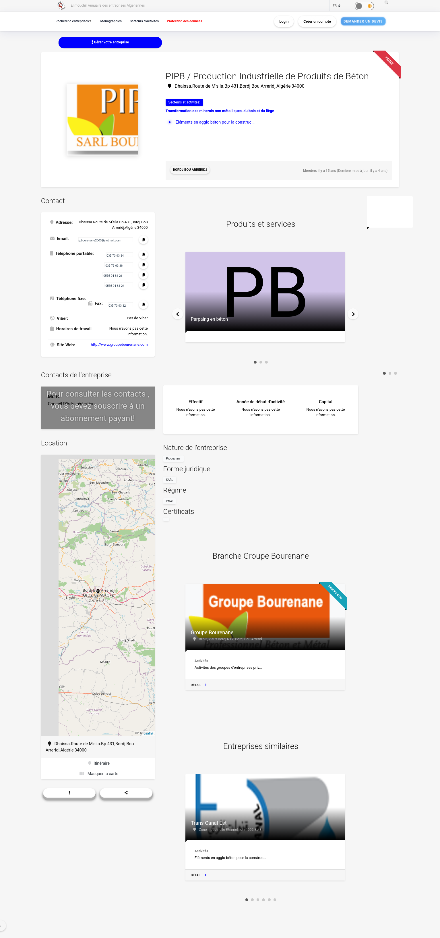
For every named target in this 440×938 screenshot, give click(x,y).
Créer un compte (317, 21)
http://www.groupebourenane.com (119, 343)
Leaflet (148, 732)
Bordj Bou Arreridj (191, 170)
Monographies (114, 21)
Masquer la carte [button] (99, 773)
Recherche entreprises (73, 21)
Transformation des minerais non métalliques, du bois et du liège (220, 111)
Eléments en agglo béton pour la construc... (217, 122)
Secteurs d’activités (148, 21)
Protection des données (192, 21)
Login (283, 21)
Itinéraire (99, 762)
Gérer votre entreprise (110, 42)
